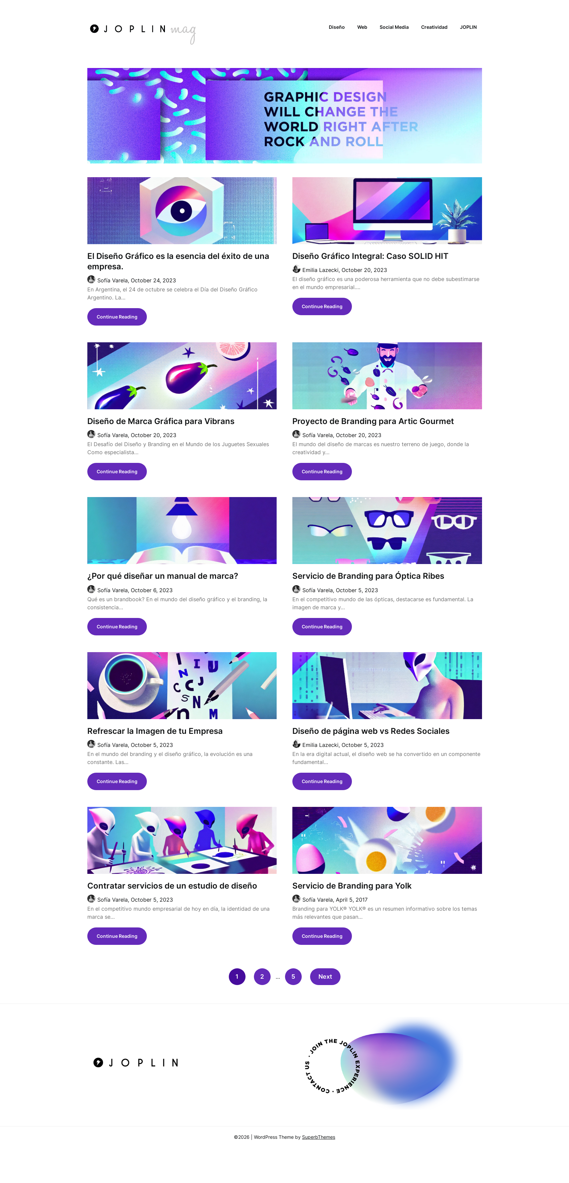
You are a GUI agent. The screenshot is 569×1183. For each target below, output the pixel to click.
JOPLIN (468, 27)
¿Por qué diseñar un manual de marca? (162, 576)
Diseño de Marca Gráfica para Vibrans (160, 421)
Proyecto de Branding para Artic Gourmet (373, 421)
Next (325, 976)
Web (362, 27)
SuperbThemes (318, 1137)
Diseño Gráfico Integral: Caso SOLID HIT (370, 256)
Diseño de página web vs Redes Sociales (371, 731)
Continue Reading (117, 317)
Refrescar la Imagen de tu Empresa (155, 731)
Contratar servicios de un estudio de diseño (172, 886)
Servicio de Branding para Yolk (352, 886)
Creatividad (434, 27)
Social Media (394, 27)
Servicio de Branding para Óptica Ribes (368, 576)
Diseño (337, 27)
